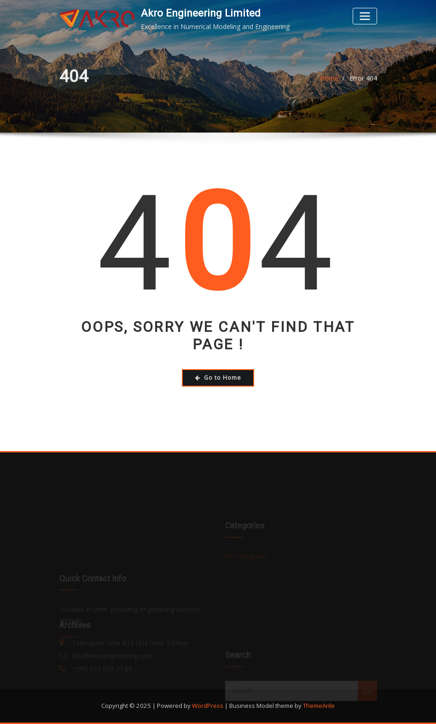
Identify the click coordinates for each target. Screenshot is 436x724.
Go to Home (218, 378)
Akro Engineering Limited (201, 13)
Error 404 (363, 80)
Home (329, 80)
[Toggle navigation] (365, 16)
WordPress (207, 705)
